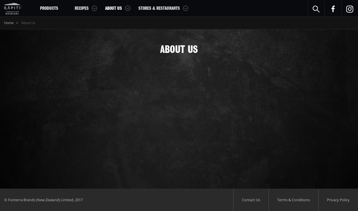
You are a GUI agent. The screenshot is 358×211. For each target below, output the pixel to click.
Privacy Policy (338, 199)
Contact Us (251, 199)
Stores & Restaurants (159, 8)
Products (49, 8)
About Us (113, 8)
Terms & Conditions (293, 199)
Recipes (82, 8)
